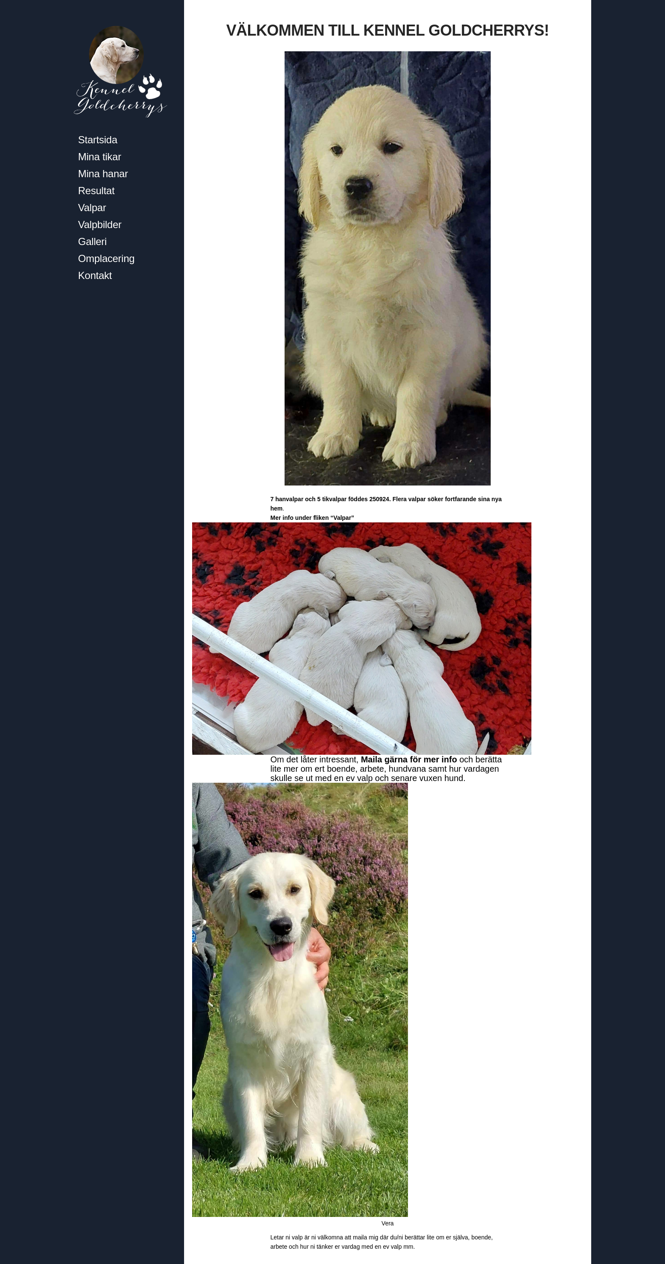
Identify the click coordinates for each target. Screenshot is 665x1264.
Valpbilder (100, 224)
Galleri (92, 241)
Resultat (96, 190)
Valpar (92, 207)
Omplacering (106, 258)
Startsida (97, 139)
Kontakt (95, 275)
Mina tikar (99, 156)
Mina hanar (103, 173)
